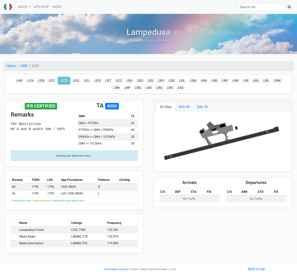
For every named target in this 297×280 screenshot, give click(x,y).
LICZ (119, 80)
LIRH (236, 80)
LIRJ (256, 80)
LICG (76, 80)
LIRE (214, 80)
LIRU (159, 87)
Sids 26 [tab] (202, 107)
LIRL (266, 80)
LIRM (277, 80)
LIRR (23, 66)
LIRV (170, 87)
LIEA (129, 80)
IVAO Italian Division (116, 269)
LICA (30, 80)
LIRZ (180, 87)
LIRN (116, 87)
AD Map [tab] (166, 107)
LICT (108, 80)
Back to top (256, 269)
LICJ (87, 80)
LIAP (19, 80)
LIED (140, 80)
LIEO (161, 80)
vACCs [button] (22, 7)
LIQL (182, 80)
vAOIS (56, 7)
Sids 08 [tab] (184, 107)
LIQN (193, 80)
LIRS (149, 87)
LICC (52, 80)
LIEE (150, 80)
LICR (97, 80)
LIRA (204, 80)
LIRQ (138, 87)
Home (11, 66)
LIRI (245, 80)
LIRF (225, 80)
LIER (172, 80)
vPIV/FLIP (41, 7)
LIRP (127, 87)
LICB (41, 80)
